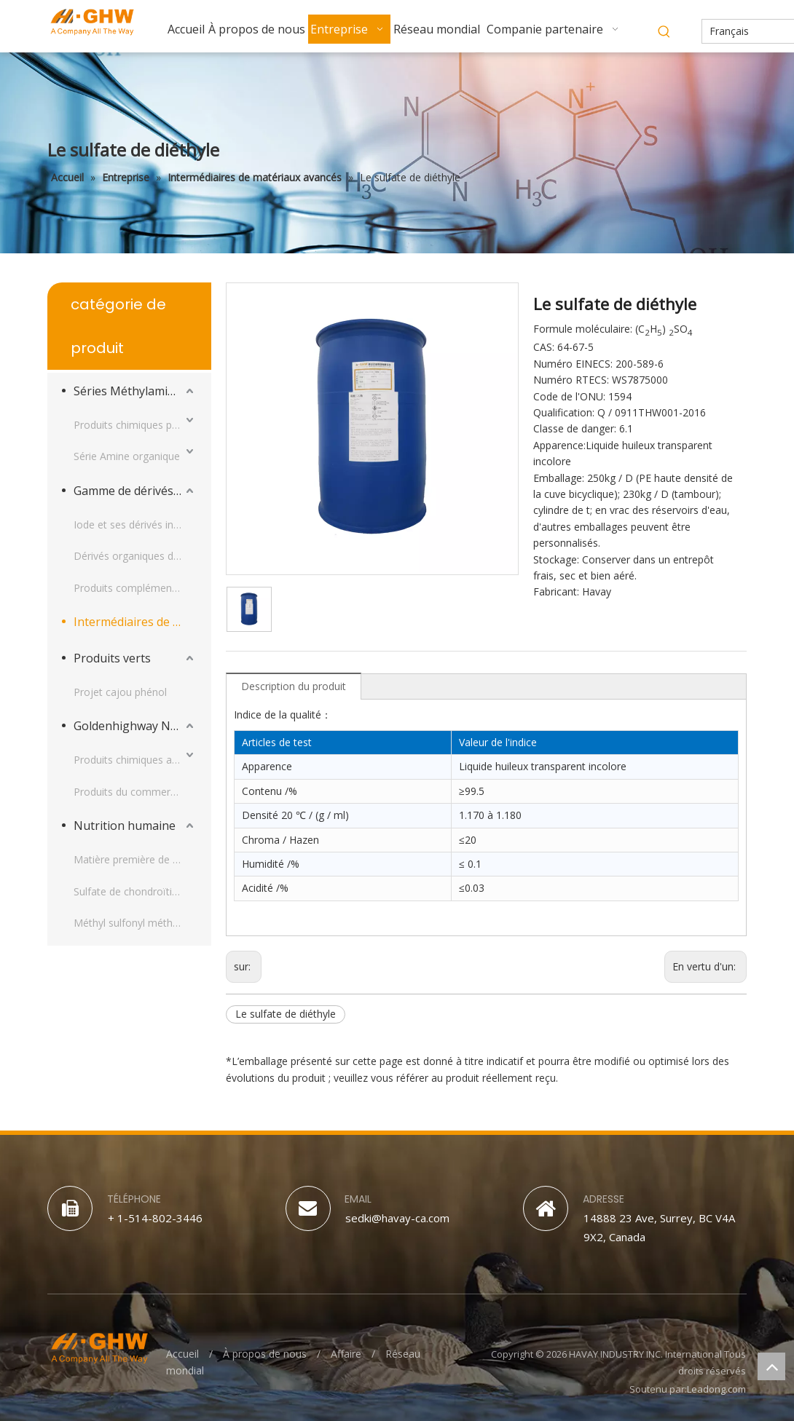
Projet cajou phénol (120, 692)
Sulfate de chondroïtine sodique (135, 891)
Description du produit (293, 686)
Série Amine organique (127, 456)
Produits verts (112, 658)
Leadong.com (716, 1389)
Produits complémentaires (135, 588)
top (771, 1366)
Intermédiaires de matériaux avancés (135, 622)
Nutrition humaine (125, 826)
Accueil (182, 1354)
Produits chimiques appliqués (135, 760)
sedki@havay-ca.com (397, 1218)
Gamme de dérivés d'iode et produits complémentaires (135, 491)
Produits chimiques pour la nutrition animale (135, 425)
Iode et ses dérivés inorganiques (135, 524)
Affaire (346, 1354)
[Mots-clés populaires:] (664, 32)
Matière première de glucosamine (135, 859)
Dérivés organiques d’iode (134, 556)
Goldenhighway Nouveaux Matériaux (135, 726)
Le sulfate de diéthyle (285, 1014)
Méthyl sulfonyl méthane (132, 923)
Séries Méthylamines (130, 391)
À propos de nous (265, 1354)
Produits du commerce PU (135, 792)
